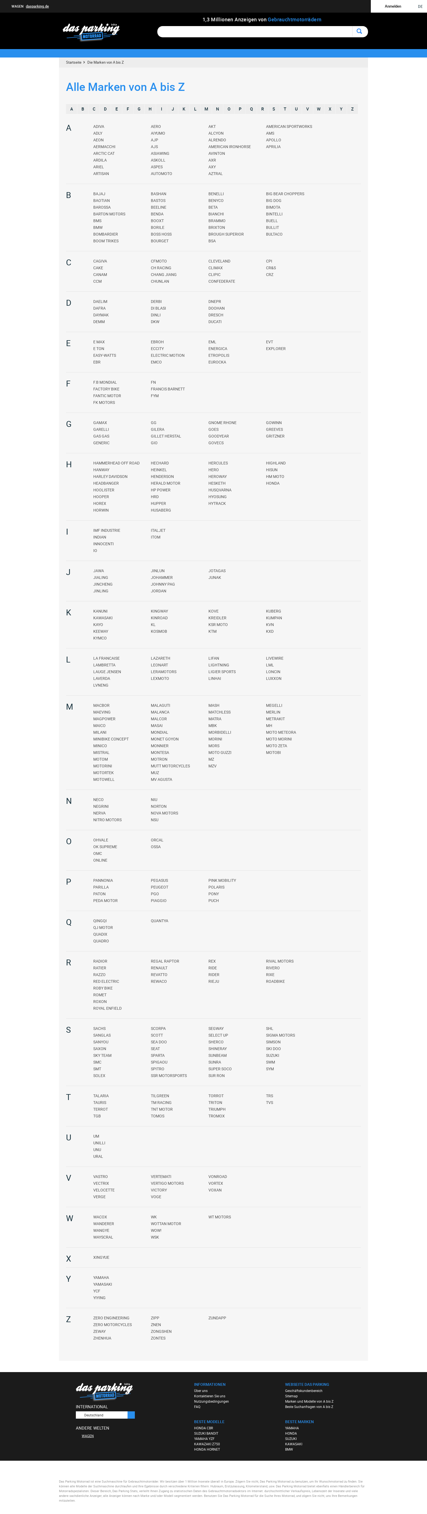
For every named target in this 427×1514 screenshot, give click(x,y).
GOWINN (274, 422)
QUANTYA (159, 920)
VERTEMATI (161, 1176)
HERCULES (218, 463)
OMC (97, 853)
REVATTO (159, 974)
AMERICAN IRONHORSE (229, 146)
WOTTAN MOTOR (166, 1223)
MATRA (214, 718)
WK (154, 1217)
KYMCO (100, 638)
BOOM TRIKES (106, 240)
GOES (213, 429)
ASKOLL (158, 160)
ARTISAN (101, 173)
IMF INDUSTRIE (106, 530)
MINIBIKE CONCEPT (111, 739)
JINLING (100, 590)
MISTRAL (101, 752)
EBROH (157, 341)
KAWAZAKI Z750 (207, 1444)
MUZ (155, 772)
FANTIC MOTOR (107, 395)
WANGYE (101, 1230)
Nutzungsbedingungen (211, 1401)
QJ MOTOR (103, 927)
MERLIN (273, 712)
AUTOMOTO (161, 173)
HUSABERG (161, 510)
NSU (154, 819)
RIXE (270, 974)
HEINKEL (159, 469)
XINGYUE (101, 1257)
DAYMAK (101, 314)
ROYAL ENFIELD (107, 1008)
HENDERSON (162, 476)
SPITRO (157, 1068)
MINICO (100, 745)
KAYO (98, 624)
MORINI (215, 739)
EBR (97, 362)
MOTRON (159, 759)
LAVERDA (101, 678)
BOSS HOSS (161, 234)
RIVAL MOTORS (280, 961)
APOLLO (273, 139)
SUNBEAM (217, 1055)
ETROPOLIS (218, 355)
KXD (270, 631)
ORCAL (157, 840)
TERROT (100, 1109)
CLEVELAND (219, 261)
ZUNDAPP (217, 1317)
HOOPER (101, 496)
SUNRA (214, 1062)
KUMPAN (274, 617)
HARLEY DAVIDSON (110, 476)
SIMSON (273, 1041)
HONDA (273, 483)
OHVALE (100, 840)
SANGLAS (102, 1035)
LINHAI (214, 678)
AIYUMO (158, 133)
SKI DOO (273, 1048)
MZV (212, 765)
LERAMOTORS (163, 671)
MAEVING (102, 712)
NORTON (159, 806)
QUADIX (100, 934)
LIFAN (213, 658)
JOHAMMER (162, 577)
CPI (269, 261)
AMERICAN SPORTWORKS (289, 126)
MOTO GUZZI (219, 752)
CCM (97, 281)
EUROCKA (217, 362)
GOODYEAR (218, 436)
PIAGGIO (159, 900)
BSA (212, 240)
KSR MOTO (218, 624)
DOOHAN (216, 308)
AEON (98, 139)
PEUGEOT (159, 887)
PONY (213, 893)
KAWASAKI (103, 617)
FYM (155, 395)
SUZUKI (272, 1055)
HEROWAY (217, 476)
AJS (154, 146)
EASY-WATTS (104, 355)
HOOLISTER (103, 490)
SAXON (99, 1048)
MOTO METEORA (281, 732)
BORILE (157, 227)
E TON (98, 348)
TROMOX (216, 1116)
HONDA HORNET (207, 1449)
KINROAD (159, 617)
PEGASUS (159, 880)
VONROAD (217, 1176)
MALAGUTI (160, 705)
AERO (156, 126)
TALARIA (101, 1095)
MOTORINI (102, 765)
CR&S (271, 267)
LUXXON (273, 678)
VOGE (156, 1196)
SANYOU (100, 1041)
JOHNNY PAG (163, 584)
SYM (270, 1068)
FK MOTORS (104, 402)
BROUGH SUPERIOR (226, 234)
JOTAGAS (217, 570)
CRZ (269, 274)
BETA (213, 207)
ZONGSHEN (161, 1331)
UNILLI (99, 1142)
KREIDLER (217, 617)
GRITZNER (275, 436)
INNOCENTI (103, 543)
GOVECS (216, 442)
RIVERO (273, 967)
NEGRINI (101, 806)
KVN (270, 624)
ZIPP (155, 1317)
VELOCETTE (104, 1190)
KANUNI (100, 611)
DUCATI (215, 321)
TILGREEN (160, 1095)
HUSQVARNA (219, 490)
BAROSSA (102, 207)
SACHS (99, 1028)
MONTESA (160, 752)
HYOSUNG (217, 496)
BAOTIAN (101, 200)
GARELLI (101, 429)
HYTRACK (217, 503)
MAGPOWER (104, 718)
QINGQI (100, 920)
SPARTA (158, 1055)
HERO (213, 469)
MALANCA (160, 712)
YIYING (99, 1297)
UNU (97, 1149)
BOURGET (160, 240)
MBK (212, 725)
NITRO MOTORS (107, 819)
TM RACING (161, 1102)
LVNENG (100, 685)
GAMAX (100, 422)
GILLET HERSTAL (166, 436)
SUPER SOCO (220, 1068)
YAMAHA (101, 1277)
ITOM (155, 537)
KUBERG (273, 611)
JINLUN (158, 570)
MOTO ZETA (276, 745)
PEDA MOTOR (105, 900)
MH (269, 725)
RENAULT (159, 967)
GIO (154, 442)
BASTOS (158, 200)
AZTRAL (215, 173)
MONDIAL (159, 732)
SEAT (155, 1048)
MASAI (157, 725)
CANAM (100, 274)
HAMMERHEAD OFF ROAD (116, 463)
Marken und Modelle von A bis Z (309, 1401)
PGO (155, 893)
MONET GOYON (165, 739)
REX (212, 961)
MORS (213, 745)
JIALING (100, 577)
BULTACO (274, 234)
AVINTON (216, 153)
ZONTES (158, 1338)
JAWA (98, 570)
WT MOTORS (219, 1217)
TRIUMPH (217, 1109)
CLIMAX (215, 267)
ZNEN (156, 1324)
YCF (96, 1291)
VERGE (99, 1196)
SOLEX (99, 1075)
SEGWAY (216, 1028)
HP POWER (161, 490)
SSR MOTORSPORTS (169, 1075)
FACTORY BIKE (106, 389)
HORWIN (101, 510)
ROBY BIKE (103, 988)
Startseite (73, 62)
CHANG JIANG (164, 274)
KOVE (213, 611)
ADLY (97, 133)
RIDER (213, 974)
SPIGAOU (159, 1062)
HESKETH (217, 483)
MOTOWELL (104, 779)
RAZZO (99, 974)
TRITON (215, 1102)
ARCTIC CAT (104, 153)
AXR (212, 160)
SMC (97, 1062)
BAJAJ (99, 193)
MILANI (99, 732)
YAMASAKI (102, 1284)
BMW (98, 227)
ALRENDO (217, 139)
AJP (154, 139)
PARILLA (101, 887)
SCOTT (157, 1035)
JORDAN (158, 590)
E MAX (99, 341)
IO (95, 550)
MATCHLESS (219, 712)
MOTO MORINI (279, 739)
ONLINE (100, 860)
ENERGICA (217, 348)
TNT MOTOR (162, 1109)
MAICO (99, 725)
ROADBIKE (275, 981)
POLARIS (216, 887)
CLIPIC (214, 274)
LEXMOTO (160, 678)
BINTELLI (274, 214)
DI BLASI (158, 308)
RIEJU (213, 981)
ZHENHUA (102, 1338)
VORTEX (215, 1183)
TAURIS (99, 1102)
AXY (212, 166)
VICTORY (159, 1190)
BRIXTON (216, 227)
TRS (269, 1095)
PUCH (213, 900)
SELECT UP (218, 1035)
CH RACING (161, 267)
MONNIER (160, 745)
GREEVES (274, 429)
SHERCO (216, 1041)
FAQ (197, 1406)
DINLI (156, 314)
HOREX (99, 503)
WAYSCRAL (103, 1237)
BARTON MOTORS (109, 214)
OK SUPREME (105, 846)
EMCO (156, 362)
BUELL (272, 220)
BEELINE (158, 207)
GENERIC (101, 442)
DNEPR (214, 301)
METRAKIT (275, 718)
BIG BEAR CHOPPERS (285, 193)
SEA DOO (159, 1041)
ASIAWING (160, 153)
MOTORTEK (103, 772)
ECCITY (157, 348)
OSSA (156, 846)
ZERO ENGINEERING (111, 1317)
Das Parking (94, 32)
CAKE (98, 267)
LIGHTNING (218, 665)
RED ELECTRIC (106, 981)
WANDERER (103, 1223)
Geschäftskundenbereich (303, 1390)
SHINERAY (217, 1048)
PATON (99, 893)
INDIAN (99, 537)
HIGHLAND (276, 463)
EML (212, 341)
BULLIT (272, 227)
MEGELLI (274, 705)
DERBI (156, 301)
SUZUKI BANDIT (206, 1433)
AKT (212, 126)
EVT (269, 341)
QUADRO (101, 941)
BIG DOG (273, 200)
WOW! (156, 1230)
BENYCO (216, 200)
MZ (211, 759)
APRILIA (273, 146)
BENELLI (216, 193)
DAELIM (100, 301)
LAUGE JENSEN (107, 671)
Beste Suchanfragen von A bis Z (309, 1406)
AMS (270, 133)
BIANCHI (216, 214)
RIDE (212, 967)
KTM (212, 631)
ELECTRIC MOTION (168, 355)
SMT (97, 1068)
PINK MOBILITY (222, 880)
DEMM (99, 321)
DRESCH (215, 314)
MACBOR (101, 705)
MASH (213, 705)
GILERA (157, 429)
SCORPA (158, 1028)
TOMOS (157, 1116)
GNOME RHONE (222, 422)
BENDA (157, 214)
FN (153, 382)
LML (270, 665)
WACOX (100, 1217)
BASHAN (158, 193)
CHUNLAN (160, 281)
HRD (155, 496)
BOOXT (157, 220)
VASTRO (100, 1176)
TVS (269, 1102)
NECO (98, 799)
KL (153, 624)
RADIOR (100, 961)
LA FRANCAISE (106, 658)
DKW (155, 321)
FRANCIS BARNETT (168, 389)
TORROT (216, 1095)
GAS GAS (101, 436)
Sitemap (291, 1396)
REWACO (159, 981)
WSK (155, 1237)
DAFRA (99, 308)
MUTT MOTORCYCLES (170, 765)
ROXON (100, 1001)
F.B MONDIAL (105, 382)
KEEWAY (100, 631)
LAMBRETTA (104, 665)
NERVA (99, 813)
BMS (97, 220)
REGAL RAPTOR (165, 961)
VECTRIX (101, 1183)
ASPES (157, 166)
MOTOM (100, 759)
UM (96, 1136)
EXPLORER (276, 348)
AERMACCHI (104, 146)
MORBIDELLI (219, 732)
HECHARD (160, 463)
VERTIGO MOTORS (167, 1183)
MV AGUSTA (161, 779)
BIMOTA (273, 207)
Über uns (201, 1390)
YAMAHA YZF (204, 1438)
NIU (154, 799)
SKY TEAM (102, 1055)
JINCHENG (103, 584)
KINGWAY (159, 611)
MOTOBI (273, 752)
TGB (97, 1116)
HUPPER (158, 503)
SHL (269, 1028)
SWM (270, 1062)
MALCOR (159, 718)
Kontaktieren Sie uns (209, 1396)
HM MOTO (275, 476)
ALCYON (216, 133)
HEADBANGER (106, 483)
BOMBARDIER (105, 234)
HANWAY (101, 469)
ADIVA (98, 126)
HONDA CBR (203, 1428)
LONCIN (273, 671)
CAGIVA (100, 261)
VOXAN (215, 1190)
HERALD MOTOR (165, 483)
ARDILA (100, 160)
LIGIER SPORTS (222, 671)
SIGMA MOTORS (280, 1035)
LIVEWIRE (274, 658)
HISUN (272, 469)
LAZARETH (160, 658)
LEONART (159, 665)
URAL (98, 1156)
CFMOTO (159, 261)
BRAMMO (217, 220)
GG (153, 422)
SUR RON (216, 1075)
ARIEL (98, 166)
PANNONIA (103, 880)
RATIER (99, 967)
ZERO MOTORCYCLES (112, 1324)
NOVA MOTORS (164, 813)
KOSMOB (159, 631)
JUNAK (214, 577)
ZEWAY (99, 1331)
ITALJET (158, 530)
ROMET (99, 994)
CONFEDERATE (221, 281)
